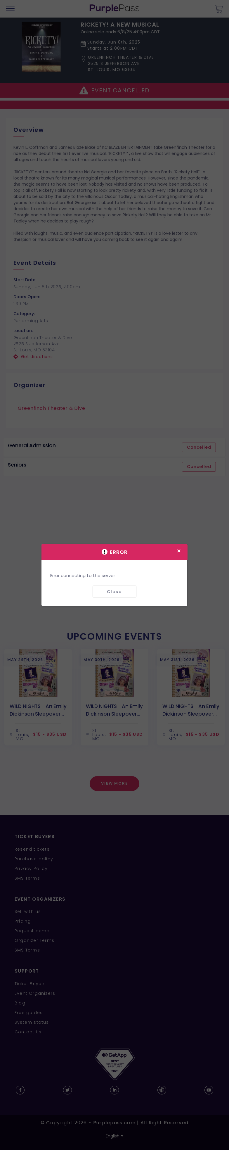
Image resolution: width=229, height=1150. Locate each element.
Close (114, 591)
